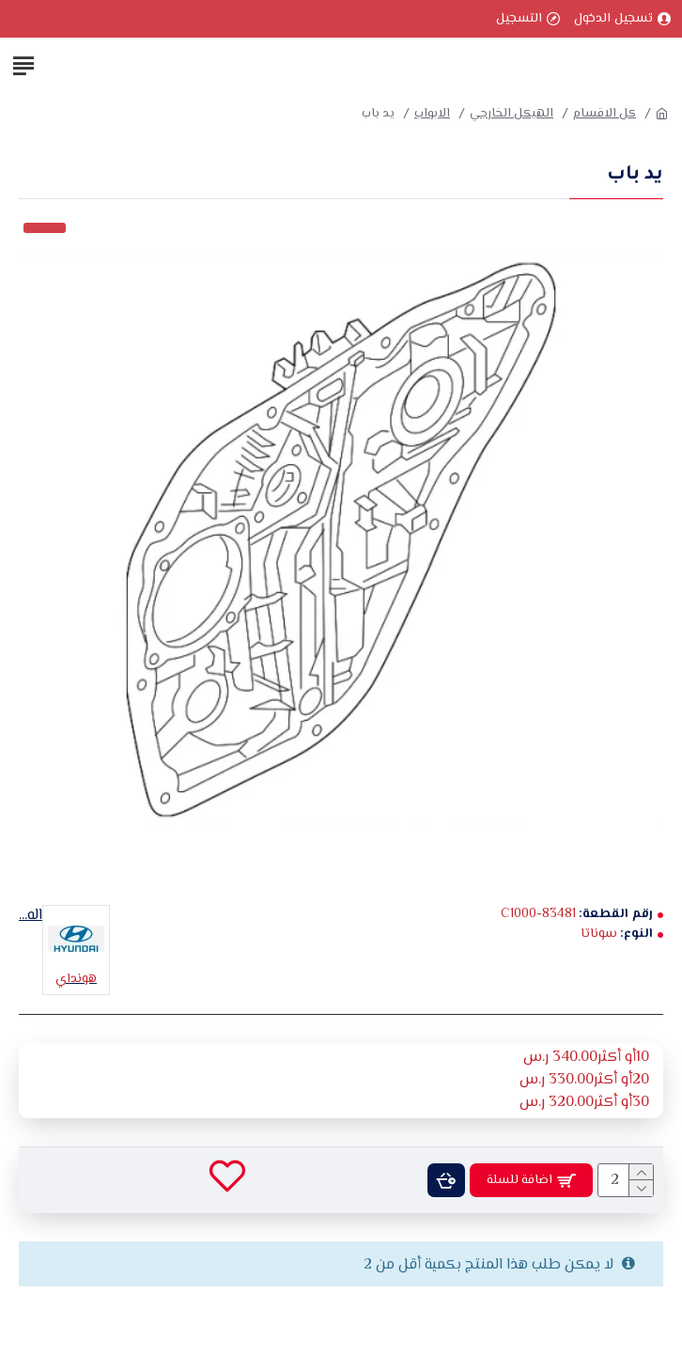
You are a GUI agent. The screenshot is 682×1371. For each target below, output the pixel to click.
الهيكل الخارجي (511, 114)
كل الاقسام (604, 114)
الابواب (432, 114)
